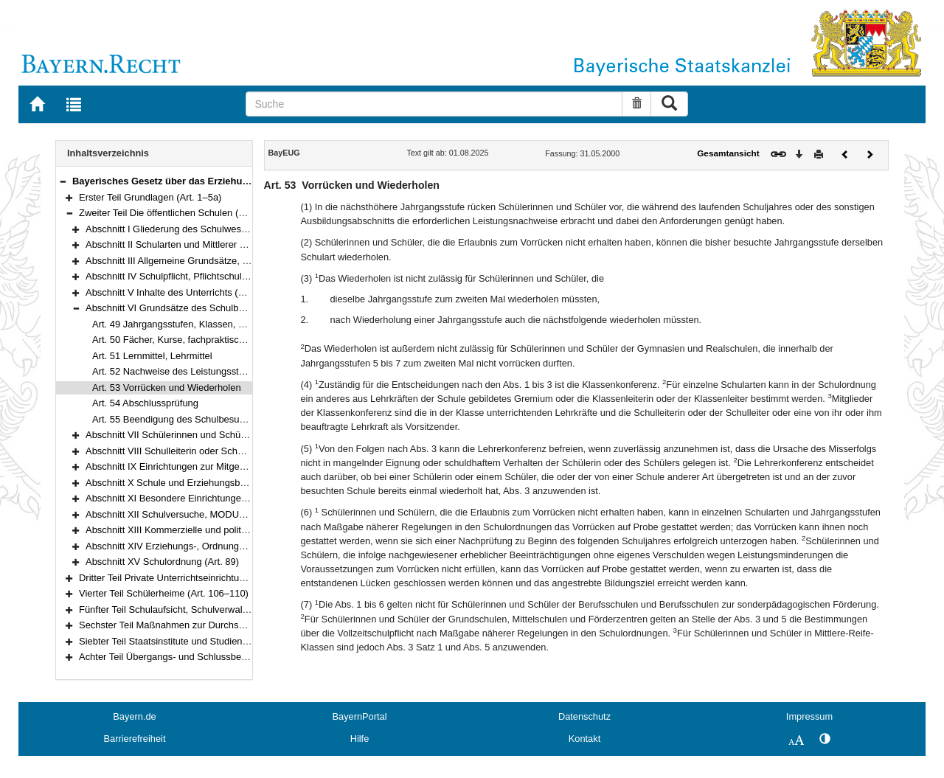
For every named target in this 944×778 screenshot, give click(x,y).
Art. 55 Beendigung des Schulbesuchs (173, 419)
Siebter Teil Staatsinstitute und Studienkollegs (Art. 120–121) (207, 641)
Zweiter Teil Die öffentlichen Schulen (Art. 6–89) (179, 212)
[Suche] (434, 104)
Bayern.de (134, 716)
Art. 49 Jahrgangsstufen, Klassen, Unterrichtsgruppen (205, 324)
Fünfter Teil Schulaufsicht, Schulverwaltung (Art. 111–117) (201, 609)
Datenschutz (584, 716)
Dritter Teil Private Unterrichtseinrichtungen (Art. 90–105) (199, 577)
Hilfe (359, 738)
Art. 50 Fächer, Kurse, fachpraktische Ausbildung (195, 339)
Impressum (809, 716)
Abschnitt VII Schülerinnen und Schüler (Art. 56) (187, 434)
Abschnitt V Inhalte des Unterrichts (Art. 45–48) (185, 292)
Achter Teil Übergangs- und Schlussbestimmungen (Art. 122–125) (218, 656)
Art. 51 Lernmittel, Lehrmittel (152, 355)
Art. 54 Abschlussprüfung (145, 403)
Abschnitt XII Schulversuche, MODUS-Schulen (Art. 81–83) (211, 514)
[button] (62, 181)
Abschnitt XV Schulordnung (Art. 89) (162, 561)
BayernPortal (360, 716)
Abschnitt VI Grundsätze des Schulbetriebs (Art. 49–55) (203, 307)
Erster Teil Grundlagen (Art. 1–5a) (150, 197)
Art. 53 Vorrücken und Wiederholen (166, 387)
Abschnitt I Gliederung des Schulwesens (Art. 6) (187, 229)
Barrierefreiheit (135, 738)
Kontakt (584, 738)
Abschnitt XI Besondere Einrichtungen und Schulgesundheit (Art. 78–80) (239, 498)
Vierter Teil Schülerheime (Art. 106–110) (164, 593)
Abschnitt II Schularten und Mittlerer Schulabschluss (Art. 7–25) (220, 244)
